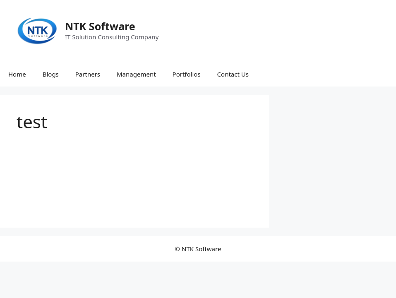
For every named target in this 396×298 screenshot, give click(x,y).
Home (17, 74)
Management (136, 74)
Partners (87, 74)
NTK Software (100, 26)
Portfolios (187, 74)
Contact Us (233, 74)
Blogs (51, 74)
